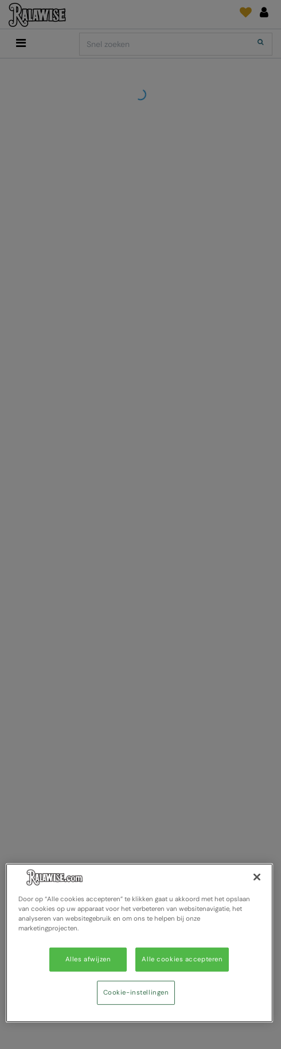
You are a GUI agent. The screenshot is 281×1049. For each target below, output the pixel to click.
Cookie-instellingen (136, 992)
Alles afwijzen (88, 959)
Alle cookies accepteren (182, 959)
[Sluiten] (257, 877)
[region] (139, 943)
